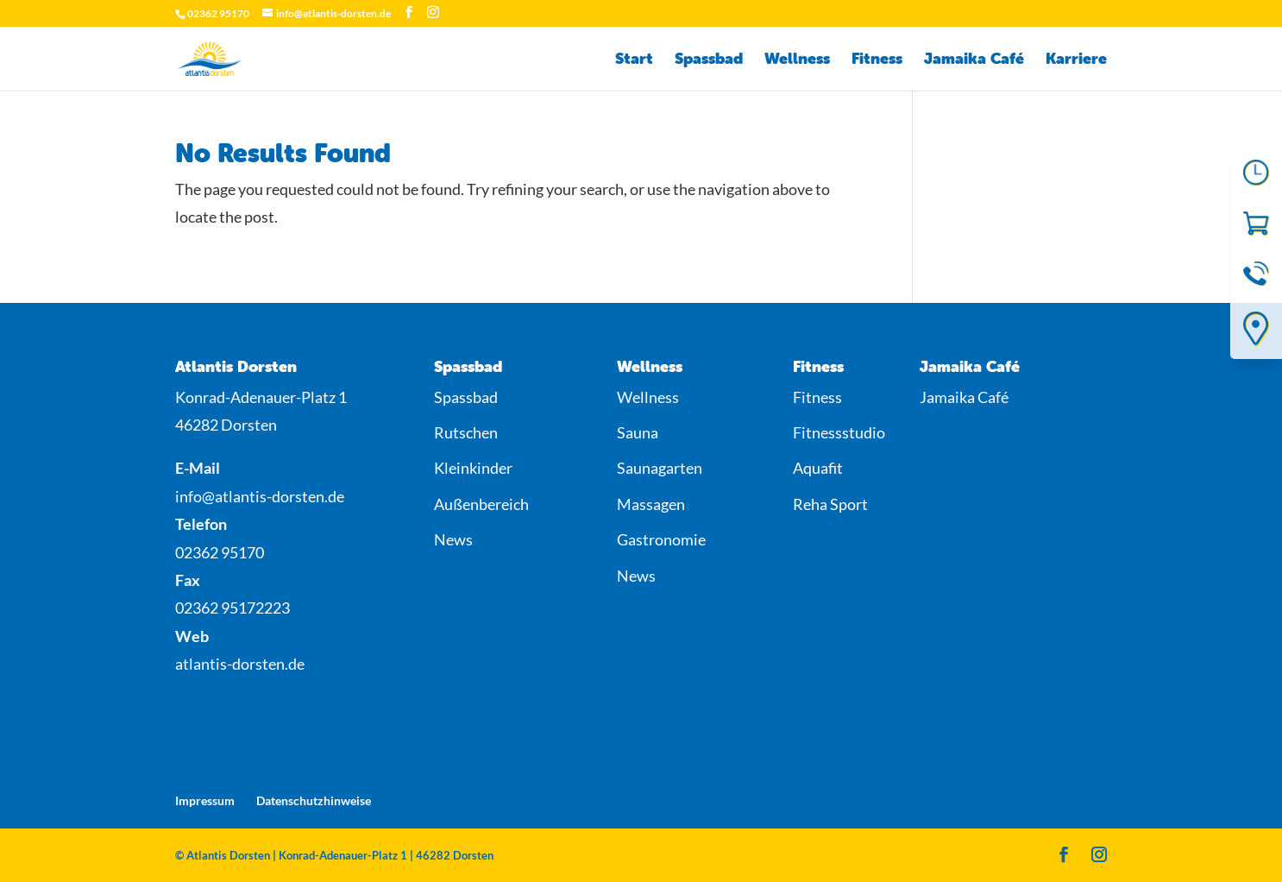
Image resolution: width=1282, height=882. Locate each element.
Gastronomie (661, 539)
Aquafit (818, 467)
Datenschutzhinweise (313, 800)
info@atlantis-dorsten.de (259, 496)
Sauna (637, 432)
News (453, 539)
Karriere (1076, 60)
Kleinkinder (473, 467)
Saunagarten (659, 467)
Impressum (205, 800)
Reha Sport (830, 504)
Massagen (651, 504)
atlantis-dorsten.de (240, 663)
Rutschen (466, 432)
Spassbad (709, 60)
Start (634, 60)
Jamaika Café (974, 60)
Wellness (797, 60)
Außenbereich (481, 504)
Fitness (877, 60)
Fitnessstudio (839, 432)
